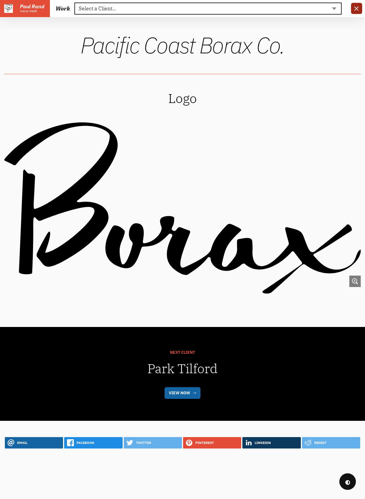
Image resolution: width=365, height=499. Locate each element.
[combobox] (208, 9)
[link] (356, 8)
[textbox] (208, 9)
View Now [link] (179, 414)
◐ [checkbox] (347, 481)
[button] (34, 464)
